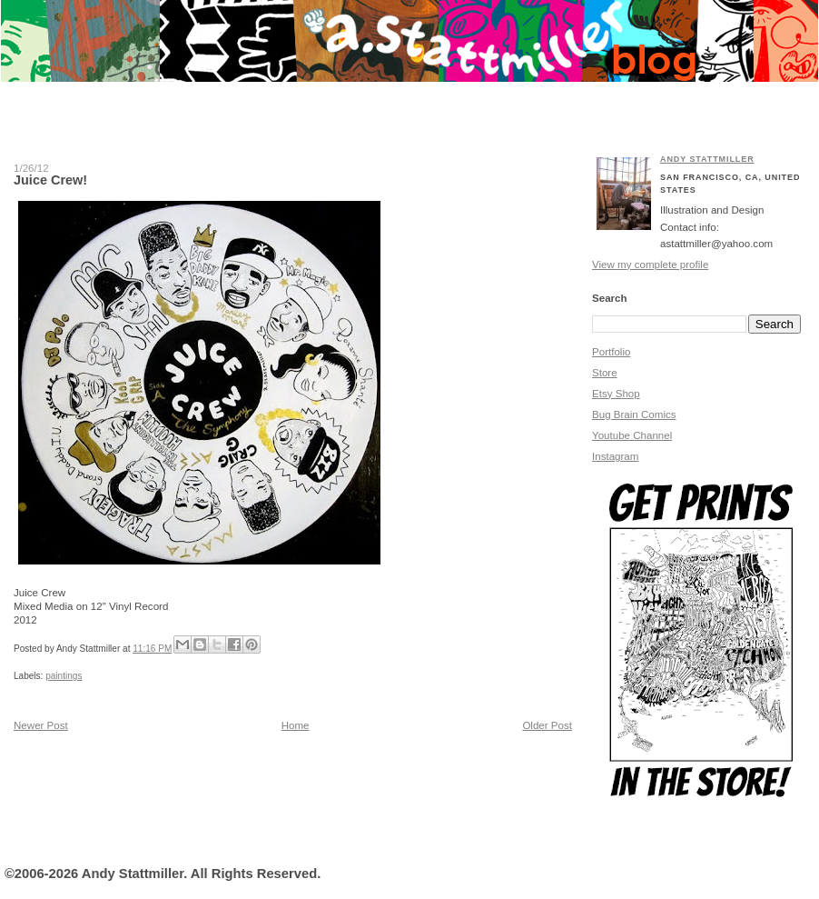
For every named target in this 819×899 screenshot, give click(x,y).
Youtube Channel (632, 435)
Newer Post (41, 725)
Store (604, 372)
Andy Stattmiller (707, 159)
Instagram (615, 456)
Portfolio (611, 351)
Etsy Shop (616, 393)
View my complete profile (650, 264)
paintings (63, 676)
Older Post (547, 725)
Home (295, 725)
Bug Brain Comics (634, 414)
